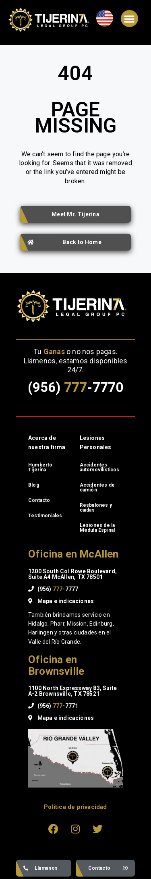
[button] (129, 18)
